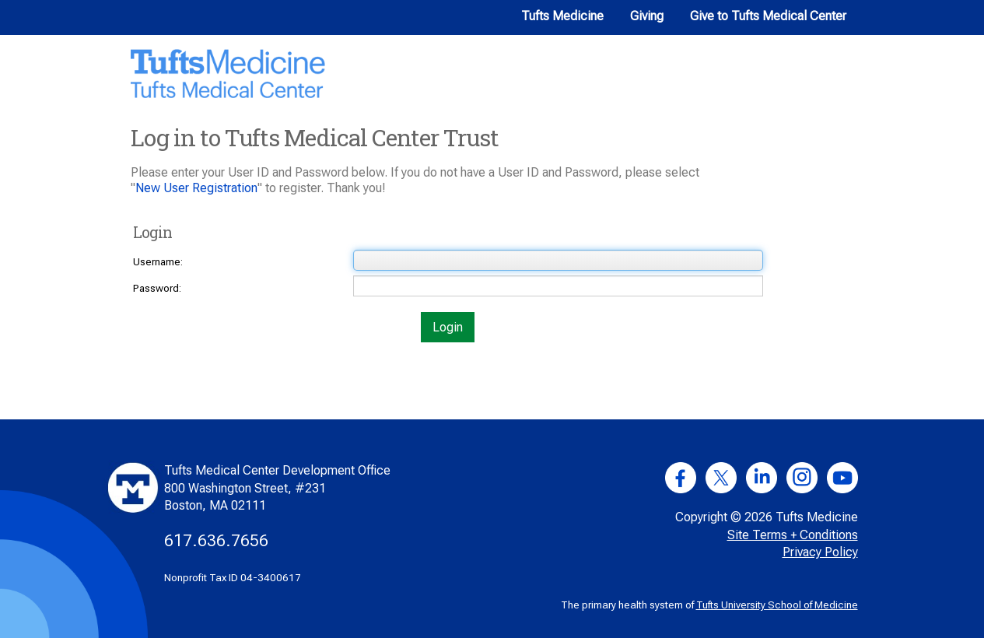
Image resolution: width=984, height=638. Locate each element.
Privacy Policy (820, 552)
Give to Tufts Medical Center (768, 16)
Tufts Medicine (562, 16)
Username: (158, 262)
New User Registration (196, 188)
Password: (157, 288)
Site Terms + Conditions (792, 535)
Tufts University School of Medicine (777, 605)
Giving (647, 16)
